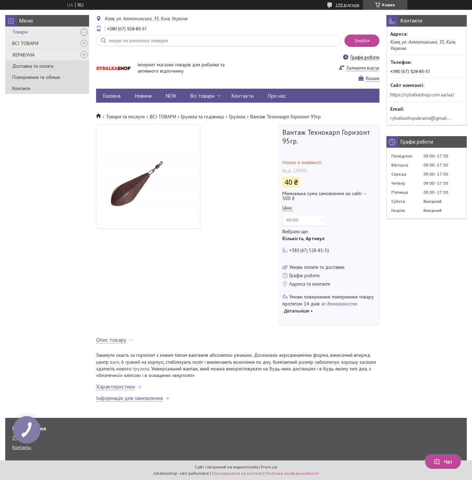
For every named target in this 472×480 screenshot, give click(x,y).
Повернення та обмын (36, 77)
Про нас (277, 95)
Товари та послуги (125, 116)
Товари (20, 32)
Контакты (21, 447)
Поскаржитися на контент (237, 473)
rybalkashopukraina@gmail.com (420, 118)
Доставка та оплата (32, 66)
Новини (143, 95)
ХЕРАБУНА (23, 55)
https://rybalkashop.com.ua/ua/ (422, 94)
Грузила (237, 116)
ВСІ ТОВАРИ (25, 43)
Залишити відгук (362, 68)
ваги (114, 362)
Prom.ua (269, 467)
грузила (141, 368)
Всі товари (202, 95)
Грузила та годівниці (202, 116)
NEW (171, 95)
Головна (112, 95)
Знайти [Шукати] (362, 40)
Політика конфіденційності (292, 473)
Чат (443, 462)
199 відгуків (347, 4)
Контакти (21, 88)
